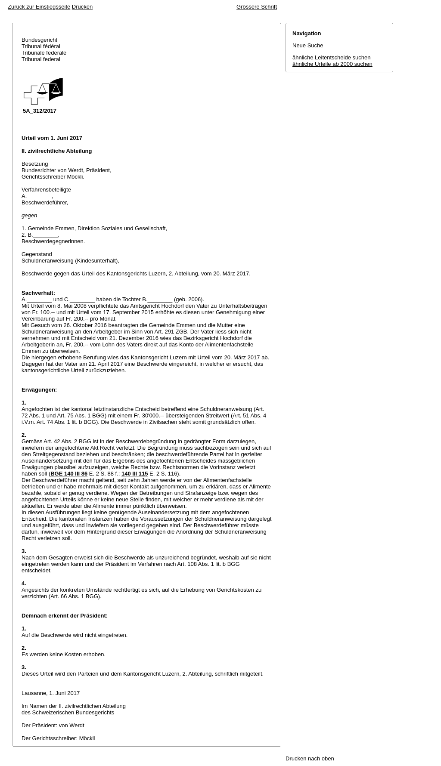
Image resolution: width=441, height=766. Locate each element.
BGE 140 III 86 (68, 473)
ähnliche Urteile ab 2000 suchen (332, 64)
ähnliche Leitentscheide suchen (331, 57)
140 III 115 (134, 473)
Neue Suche (307, 45)
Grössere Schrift (256, 6)
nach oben (321, 758)
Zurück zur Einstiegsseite (39, 6)
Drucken (82, 6)
